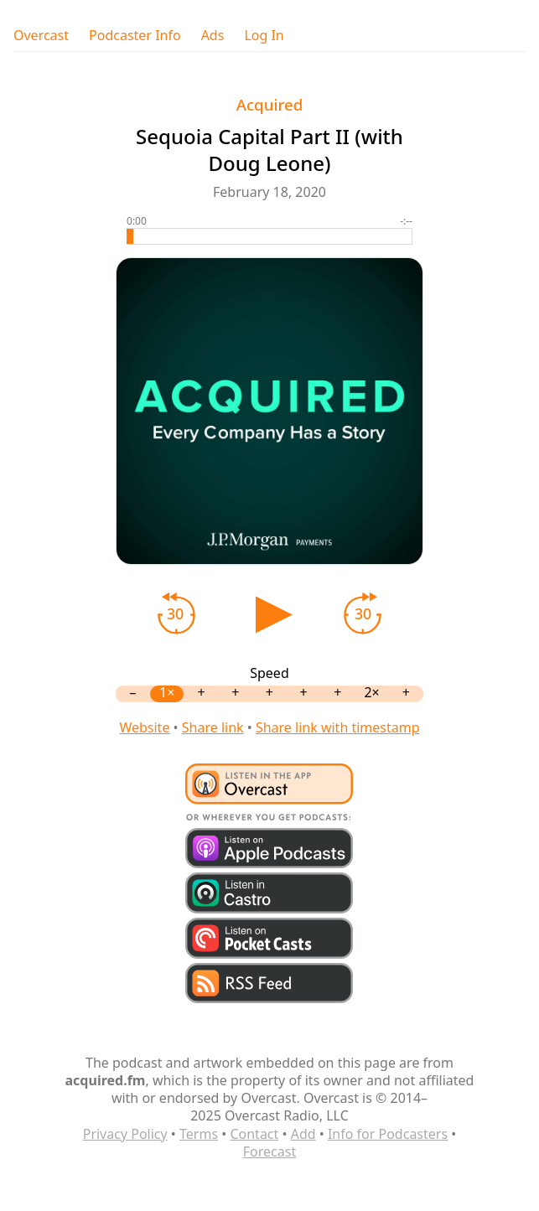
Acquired (269, 104)
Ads (213, 35)
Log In (263, 35)
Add (303, 1134)
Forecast (269, 1151)
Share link (213, 727)
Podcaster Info (135, 35)
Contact (254, 1134)
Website (144, 727)
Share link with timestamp (338, 727)
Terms (198, 1134)
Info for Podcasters (388, 1134)
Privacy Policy (125, 1134)
